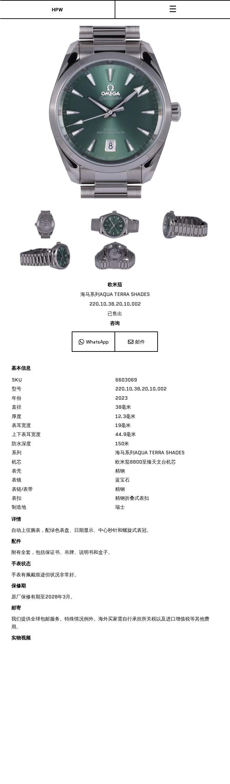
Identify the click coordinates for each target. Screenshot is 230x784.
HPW (57, 9)
